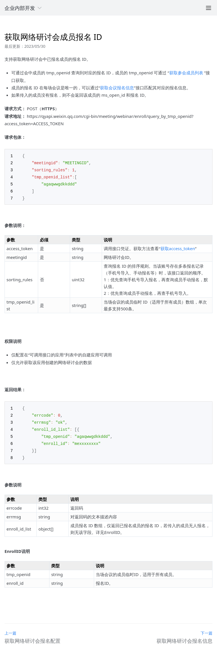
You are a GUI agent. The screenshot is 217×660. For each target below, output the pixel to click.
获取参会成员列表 (186, 72)
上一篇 (10, 628)
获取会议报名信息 (117, 87)
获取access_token (177, 246)
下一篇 (206, 628)
